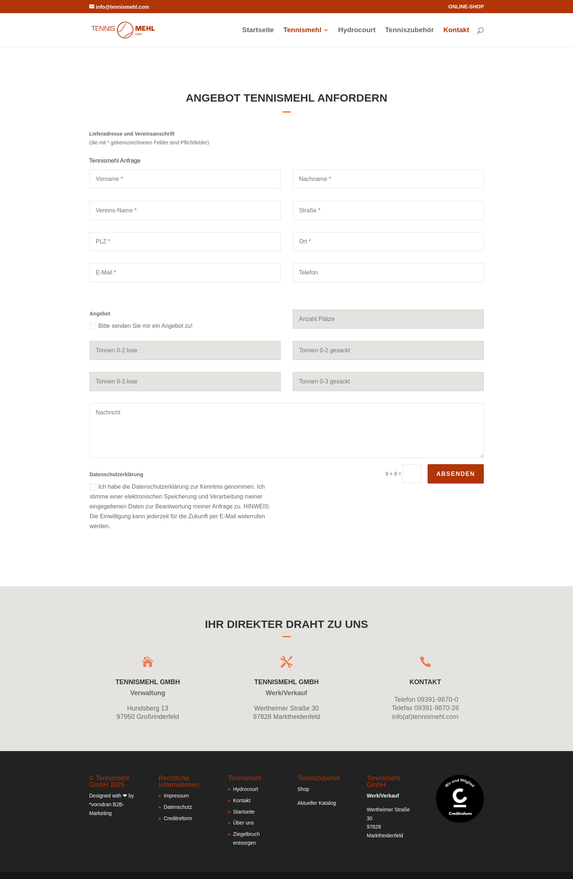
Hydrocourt (356, 30)
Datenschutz (178, 807)
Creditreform (178, 818)
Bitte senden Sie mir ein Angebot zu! (141, 326)
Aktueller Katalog (316, 803)
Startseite (258, 30)
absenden (455, 474)
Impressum (176, 796)
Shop (303, 789)
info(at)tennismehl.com (425, 716)
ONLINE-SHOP (466, 7)
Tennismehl (302, 30)
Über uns (243, 823)
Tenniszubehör (409, 30)
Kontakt (456, 30)
